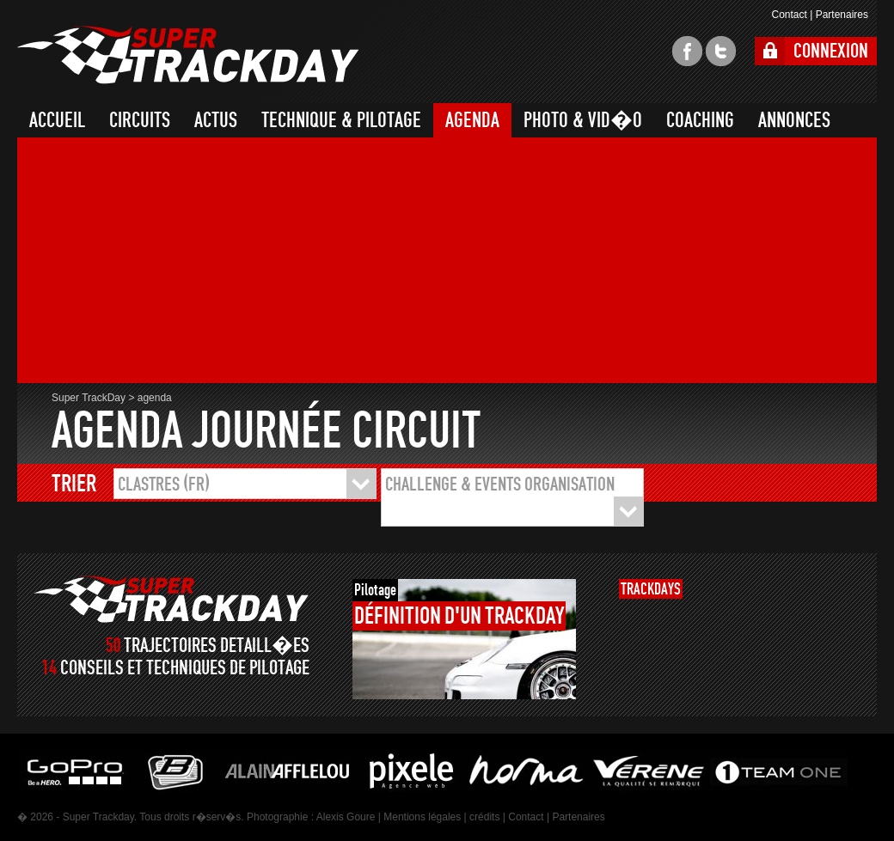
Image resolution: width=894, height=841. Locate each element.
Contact (788, 15)
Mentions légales (422, 817)
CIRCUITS (139, 120)
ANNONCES (794, 120)
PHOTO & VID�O (583, 120)
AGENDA (472, 120)
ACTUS (215, 120)
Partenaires (842, 15)
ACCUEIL (57, 120)
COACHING (700, 120)
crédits (484, 817)
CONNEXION (830, 51)
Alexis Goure (346, 817)
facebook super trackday (687, 51)
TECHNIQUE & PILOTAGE (341, 120)
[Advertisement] (219, 263)
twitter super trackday (721, 51)
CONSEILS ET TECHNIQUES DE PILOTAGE (184, 668)
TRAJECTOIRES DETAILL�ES (216, 645)
